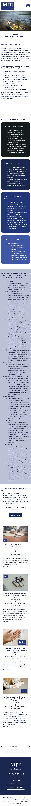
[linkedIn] (15, 773)
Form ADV (16, 801)
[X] (22, 773)
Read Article (6, 566)
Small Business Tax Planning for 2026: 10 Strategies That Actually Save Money (15, 698)
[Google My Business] (12, 773)
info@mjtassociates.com (15, 783)
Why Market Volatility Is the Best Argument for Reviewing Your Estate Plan (15, 595)
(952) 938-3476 (16, 780)
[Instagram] (9, 773)
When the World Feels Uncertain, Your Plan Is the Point (15, 546)
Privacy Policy (24, 801)
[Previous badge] (2, 746)
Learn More (15, 515)
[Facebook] (18, 773)
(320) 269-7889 (16, 777)
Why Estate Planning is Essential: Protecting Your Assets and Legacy (15, 649)
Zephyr (3, 801)
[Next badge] (29, 746)
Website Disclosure (15, 803)
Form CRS (9, 801)
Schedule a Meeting (15, 787)
